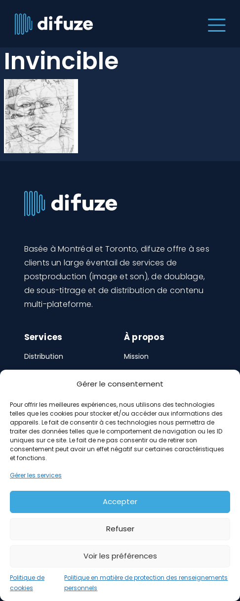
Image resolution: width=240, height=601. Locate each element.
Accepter (120, 501)
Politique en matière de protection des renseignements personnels (146, 583)
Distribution (43, 356)
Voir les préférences (120, 556)
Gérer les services (36, 475)
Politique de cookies (27, 583)
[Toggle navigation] (214, 24)
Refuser (120, 528)
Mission (136, 356)
